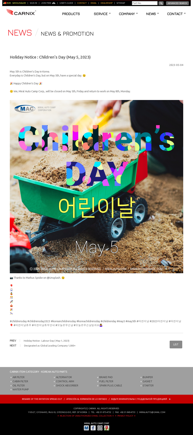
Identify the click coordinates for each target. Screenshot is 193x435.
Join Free (48, 3)
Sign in (33, 3)
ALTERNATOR (64, 377)
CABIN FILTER (20, 381)
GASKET (147, 381)
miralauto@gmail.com (152, 412)
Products (71, 14)
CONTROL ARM (65, 381)
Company (128, 14)
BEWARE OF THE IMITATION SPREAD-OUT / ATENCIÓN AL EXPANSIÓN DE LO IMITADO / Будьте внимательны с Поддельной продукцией (96, 399)
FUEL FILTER (106, 381)
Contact (176, 14)
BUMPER (148, 377)
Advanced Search (177, 3)
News (152, 14)
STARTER (148, 385)
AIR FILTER (19, 377)
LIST (175, 344)
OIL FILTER (19, 385)
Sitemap (120, 3)
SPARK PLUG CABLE (110, 385)
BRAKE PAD (106, 377)
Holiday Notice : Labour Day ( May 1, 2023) (46, 340)
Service (102, 14)
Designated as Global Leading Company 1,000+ (50, 345)
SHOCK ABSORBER (67, 385)
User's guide (66, 3)
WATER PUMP (21, 389)
